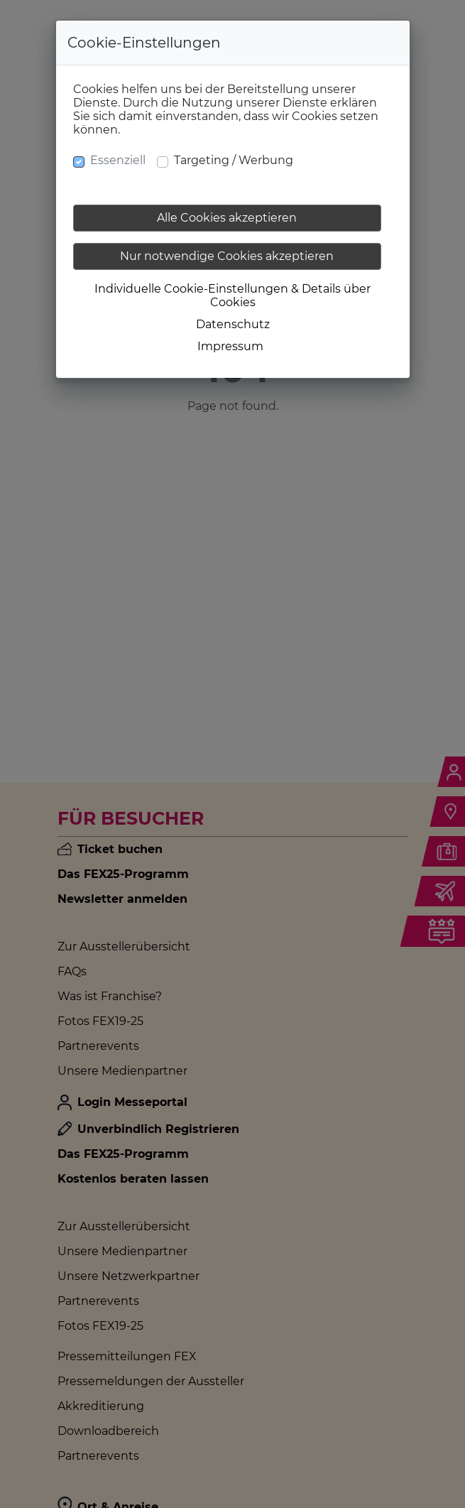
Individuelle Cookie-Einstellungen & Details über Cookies (232, 295)
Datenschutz (233, 324)
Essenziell (118, 160)
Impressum (230, 346)
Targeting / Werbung (233, 160)
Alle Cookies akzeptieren (227, 217)
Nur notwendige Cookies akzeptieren (227, 256)
